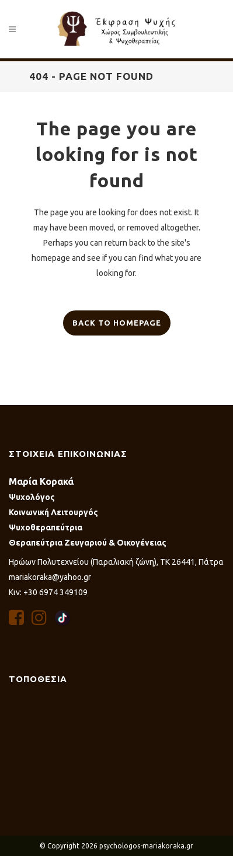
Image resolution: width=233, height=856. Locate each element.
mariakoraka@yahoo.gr (50, 577)
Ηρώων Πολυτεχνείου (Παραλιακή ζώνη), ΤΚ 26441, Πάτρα (116, 562)
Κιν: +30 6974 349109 (48, 592)
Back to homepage (116, 323)
